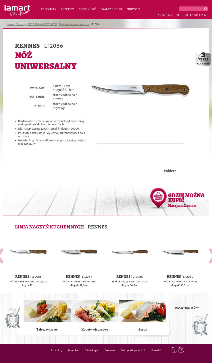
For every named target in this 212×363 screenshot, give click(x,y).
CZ (159, 15)
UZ (201, 15)
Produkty (48, 9)
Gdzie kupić (87, 9)
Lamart (17, 11)
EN (168, 15)
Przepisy (67, 9)
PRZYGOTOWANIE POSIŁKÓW (42, 24)
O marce (107, 9)
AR (206, 15)
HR (182, 15)
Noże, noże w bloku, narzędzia (74, 24)
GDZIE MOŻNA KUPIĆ (186, 200)
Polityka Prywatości (133, 350)
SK (164, 15)
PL (178, 15)
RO (196, 15)
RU (187, 15)
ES (191, 15)
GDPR (118, 9)
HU (173, 15)
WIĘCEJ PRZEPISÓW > (187, 307)
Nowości (133, 9)
